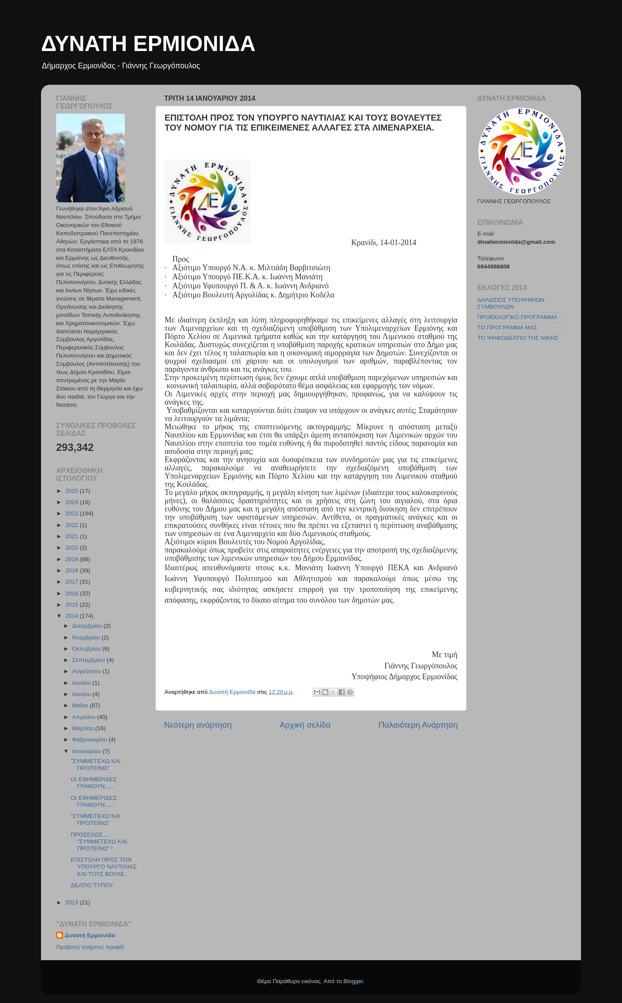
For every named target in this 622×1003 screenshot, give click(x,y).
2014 (72, 616)
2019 (72, 559)
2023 (72, 513)
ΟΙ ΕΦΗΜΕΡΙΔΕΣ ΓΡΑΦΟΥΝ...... (94, 782)
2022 (72, 525)
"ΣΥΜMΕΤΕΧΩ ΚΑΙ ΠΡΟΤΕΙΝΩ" (96, 764)
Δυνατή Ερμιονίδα (90, 935)
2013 (72, 902)
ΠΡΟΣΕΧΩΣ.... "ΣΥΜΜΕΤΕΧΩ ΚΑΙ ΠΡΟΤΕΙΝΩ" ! (99, 841)
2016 (72, 593)
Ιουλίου (82, 683)
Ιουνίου (82, 694)
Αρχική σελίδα (305, 724)
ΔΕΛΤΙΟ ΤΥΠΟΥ (92, 885)
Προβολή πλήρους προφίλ (90, 947)
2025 (72, 491)
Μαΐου (81, 705)
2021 (72, 536)
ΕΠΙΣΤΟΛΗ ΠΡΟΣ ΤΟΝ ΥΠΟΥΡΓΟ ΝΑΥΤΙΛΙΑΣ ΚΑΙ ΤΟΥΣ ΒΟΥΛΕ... (103, 866)
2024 (72, 502)
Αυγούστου (87, 671)
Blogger (353, 981)
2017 (72, 581)
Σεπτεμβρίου (89, 660)
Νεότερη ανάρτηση (198, 724)
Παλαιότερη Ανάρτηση (418, 724)
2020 (72, 547)
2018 (72, 570)
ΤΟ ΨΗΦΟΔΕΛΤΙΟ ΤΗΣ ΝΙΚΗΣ (517, 338)
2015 (72, 604)
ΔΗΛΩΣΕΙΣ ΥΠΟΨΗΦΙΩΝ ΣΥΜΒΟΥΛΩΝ (510, 303)
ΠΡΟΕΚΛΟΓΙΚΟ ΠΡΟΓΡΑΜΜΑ (517, 317)
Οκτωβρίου (87, 648)
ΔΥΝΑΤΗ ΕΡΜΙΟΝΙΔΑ (148, 44)
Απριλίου (84, 717)
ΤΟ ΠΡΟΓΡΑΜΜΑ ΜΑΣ (507, 327)
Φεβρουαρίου (90, 739)
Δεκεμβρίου (88, 626)
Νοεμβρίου (87, 637)
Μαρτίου (83, 728)
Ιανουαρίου (87, 751)
